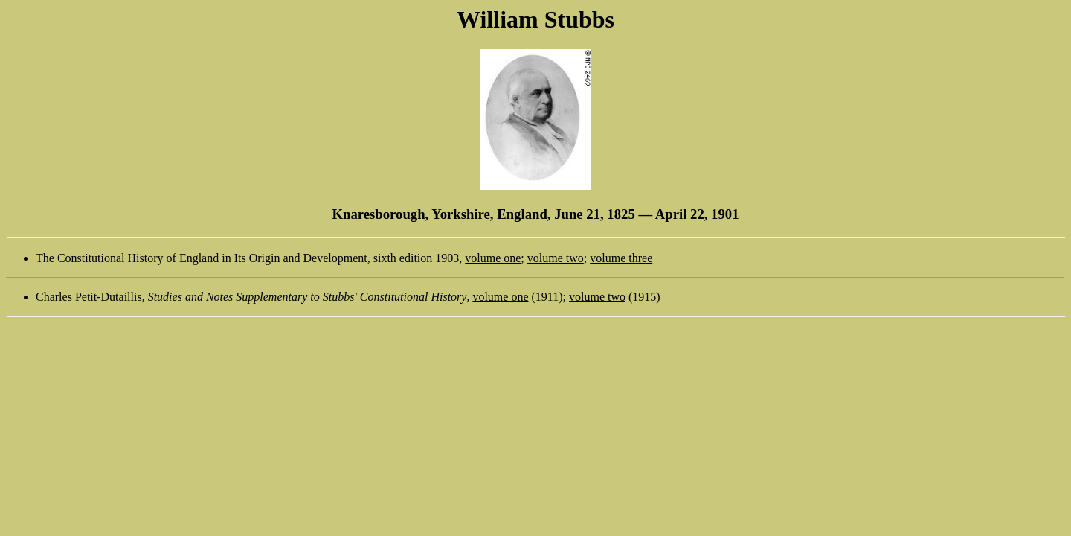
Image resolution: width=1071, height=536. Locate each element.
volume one (493, 258)
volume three (621, 258)
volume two (555, 258)
